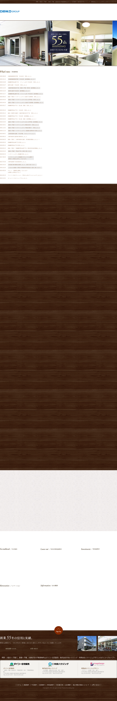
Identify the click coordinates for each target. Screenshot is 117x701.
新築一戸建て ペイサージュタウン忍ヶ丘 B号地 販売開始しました (25, 122)
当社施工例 (55, 11)
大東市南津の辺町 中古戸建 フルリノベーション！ (21, 133)
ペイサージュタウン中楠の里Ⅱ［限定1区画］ (58, 365)
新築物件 (45, 11)
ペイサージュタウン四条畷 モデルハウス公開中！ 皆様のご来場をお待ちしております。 (20, 157)
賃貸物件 (58, 564)
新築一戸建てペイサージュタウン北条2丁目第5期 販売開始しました (25, 102)
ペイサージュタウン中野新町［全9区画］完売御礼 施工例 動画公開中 (58, 441)
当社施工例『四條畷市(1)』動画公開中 (90, 102)
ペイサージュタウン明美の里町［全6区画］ (58, 293)
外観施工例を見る (28, 504)
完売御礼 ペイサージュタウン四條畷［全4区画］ (58, 403)
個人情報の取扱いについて (81, 685)
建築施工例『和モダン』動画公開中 (90, 95)
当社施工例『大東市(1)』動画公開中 (90, 81)
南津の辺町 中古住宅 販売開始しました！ (19, 90)
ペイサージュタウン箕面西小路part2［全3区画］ (58, 329)
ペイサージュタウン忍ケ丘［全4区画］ (58, 257)
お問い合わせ (112, 11)
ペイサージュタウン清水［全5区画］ (58, 221)
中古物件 (83, 11)
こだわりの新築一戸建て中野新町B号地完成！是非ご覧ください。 (25, 167)
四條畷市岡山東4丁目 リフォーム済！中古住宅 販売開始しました (25, 93)
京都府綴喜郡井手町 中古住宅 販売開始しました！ (21, 79)
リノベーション (93, 11)
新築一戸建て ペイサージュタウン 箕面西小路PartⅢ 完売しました (25, 130)
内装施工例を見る (89, 504)
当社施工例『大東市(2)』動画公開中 (90, 74)
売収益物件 (74, 11)
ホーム (37, 11)
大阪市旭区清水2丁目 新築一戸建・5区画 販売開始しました (24, 88)
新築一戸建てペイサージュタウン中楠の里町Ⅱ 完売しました (24, 127)
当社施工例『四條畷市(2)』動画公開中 (90, 88)
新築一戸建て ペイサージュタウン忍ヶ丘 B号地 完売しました (24, 99)
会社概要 (102, 11)
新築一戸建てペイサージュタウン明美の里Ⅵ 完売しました (23, 124)
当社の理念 (90, 109)
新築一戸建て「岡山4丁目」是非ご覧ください (20, 151)
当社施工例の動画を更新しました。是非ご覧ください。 (22, 164)
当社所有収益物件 (64, 11)
